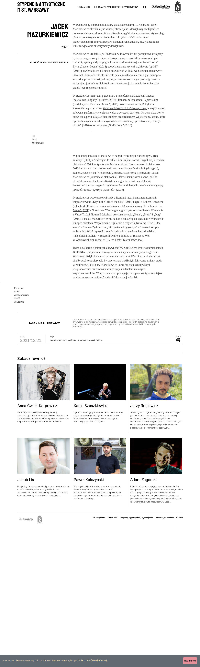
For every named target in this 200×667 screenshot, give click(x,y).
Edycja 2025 (83, 7)
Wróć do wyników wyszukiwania (50, 62)
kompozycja (55, 480)
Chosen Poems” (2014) (94, 66)
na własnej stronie (112, 28)
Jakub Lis (25, 620)
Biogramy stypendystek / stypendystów (116, 7)
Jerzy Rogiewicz (144, 546)
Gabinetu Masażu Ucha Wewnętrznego (125, 108)
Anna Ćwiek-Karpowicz (37, 546)
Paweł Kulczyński (89, 620)
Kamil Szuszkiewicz (91, 546)
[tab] (145, 7)
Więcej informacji (99, 660)
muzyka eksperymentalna (74, 480)
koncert (91, 480)
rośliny (99, 480)
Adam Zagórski (143, 620)
